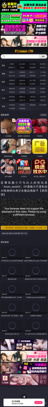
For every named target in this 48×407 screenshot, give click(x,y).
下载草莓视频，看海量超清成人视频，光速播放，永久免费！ (25, 228)
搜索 (43, 56)
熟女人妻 (12, 76)
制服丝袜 (12, 84)
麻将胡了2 (12, 67)
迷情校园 (12, 100)
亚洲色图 (22, 88)
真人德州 (22, 64)
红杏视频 (12, 108)
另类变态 (43, 84)
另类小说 (22, 100)
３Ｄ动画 (43, 72)
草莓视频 (32, 105)
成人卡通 (32, 80)
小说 (3, 98)
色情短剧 (22, 108)
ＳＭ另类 (43, 76)
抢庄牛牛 (43, 67)
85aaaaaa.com (24, 51)
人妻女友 (32, 97)
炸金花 (22, 67)
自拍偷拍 (22, 72)
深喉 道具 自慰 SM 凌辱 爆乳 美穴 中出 (14, 233)
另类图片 (43, 92)
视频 (3, 74)
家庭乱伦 (22, 97)
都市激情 (12, 97)
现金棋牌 (32, 67)
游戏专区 (43, 64)
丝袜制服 (22, 76)
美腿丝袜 (12, 92)
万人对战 (32, 64)
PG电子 (11, 64)
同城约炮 (12, 105)
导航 (3, 106)
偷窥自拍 (12, 88)
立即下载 (38, 402)
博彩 (3, 65)
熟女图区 (32, 92)
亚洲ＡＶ (12, 72)
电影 (3, 82)
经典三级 (22, 84)
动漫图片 (43, 88)
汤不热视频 (42, 105)
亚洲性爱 (12, 80)
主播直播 (32, 76)
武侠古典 (43, 97)
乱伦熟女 (32, 84)
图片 (3, 90)
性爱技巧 (43, 100)
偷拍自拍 (22, 80)
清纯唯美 (22, 92)
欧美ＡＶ (32, 72)
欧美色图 (32, 88)
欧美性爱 (43, 80)
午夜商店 (22, 105)
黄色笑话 (32, 100)
